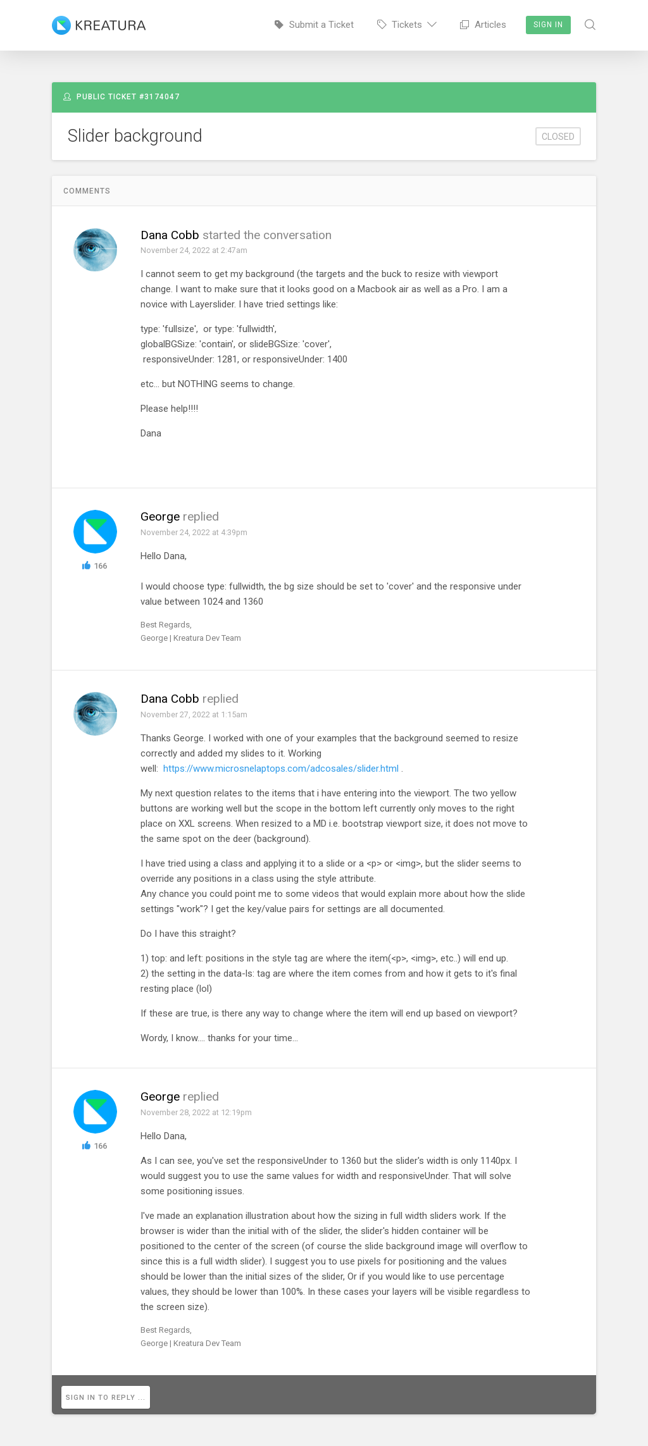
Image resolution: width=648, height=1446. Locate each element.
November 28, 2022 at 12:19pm (196, 1112)
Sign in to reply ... (109, 1395)
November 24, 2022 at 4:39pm (194, 532)
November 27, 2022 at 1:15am (194, 714)
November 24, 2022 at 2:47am (194, 250)
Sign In (548, 24)
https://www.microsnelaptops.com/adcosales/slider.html (281, 768)
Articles (483, 24)
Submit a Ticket (314, 24)
